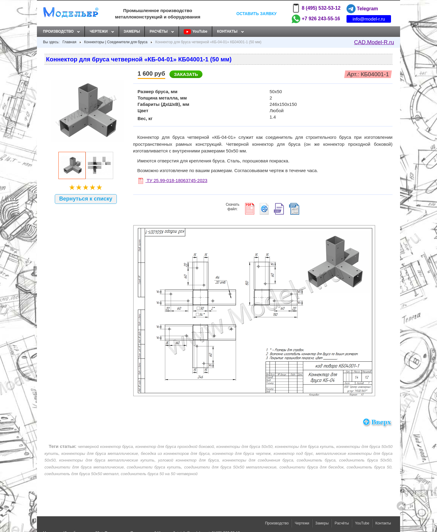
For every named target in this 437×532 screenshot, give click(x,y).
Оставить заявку (256, 13)
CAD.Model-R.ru (374, 42)
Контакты (227, 31)
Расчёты (158, 31)
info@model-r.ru (369, 18)
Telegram (362, 8)
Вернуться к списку (86, 199)
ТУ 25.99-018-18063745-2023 (173, 180)
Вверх (377, 422)
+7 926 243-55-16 (315, 18)
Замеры (132, 31)
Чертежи (98, 31)
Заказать (186, 74)
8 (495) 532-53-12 (315, 8)
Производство (58, 31)
